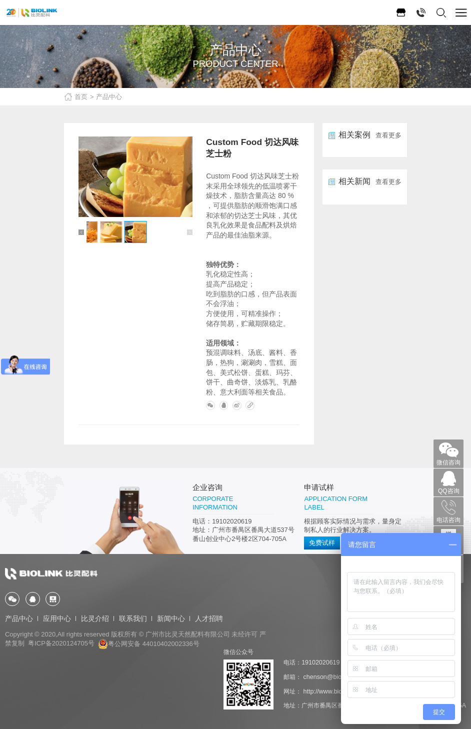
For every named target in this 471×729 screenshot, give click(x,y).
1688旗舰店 (401, 12)
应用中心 (57, 619)
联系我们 (133, 619)
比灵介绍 (95, 619)
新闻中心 (171, 619)
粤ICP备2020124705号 (61, 644)
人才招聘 (209, 619)
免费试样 (322, 543)
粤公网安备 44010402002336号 (149, 644)
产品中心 (109, 97)
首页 (81, 97)
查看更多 (389, 135)
